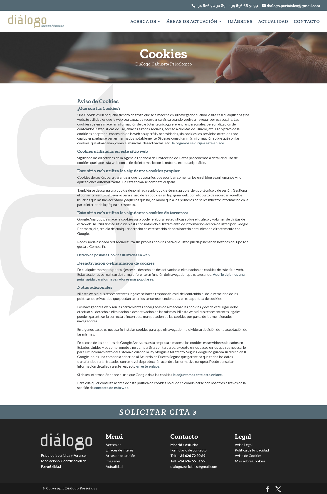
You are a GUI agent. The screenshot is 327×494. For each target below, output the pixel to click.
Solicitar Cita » (158, 412)
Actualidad (273, 22)
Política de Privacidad (252, 450)
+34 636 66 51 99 (242, 5)
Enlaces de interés (119, 450)
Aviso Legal (244, 444)
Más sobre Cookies (250, 461)
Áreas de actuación (120, 455)
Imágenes (240, 22)
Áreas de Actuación (192, 22)
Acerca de (143, 22)
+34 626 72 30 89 (210, 5)
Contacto (307, 22)
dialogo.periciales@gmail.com (193, 466)
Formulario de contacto (188, 450)
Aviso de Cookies (248, 455)
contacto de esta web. (111, 387)
